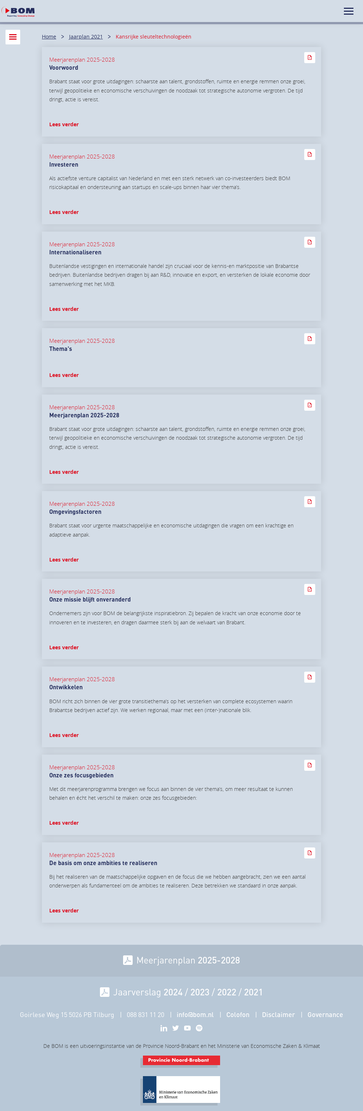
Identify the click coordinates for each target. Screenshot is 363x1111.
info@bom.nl (195, 1014)
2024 (173, 991)
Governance (325, 1014)
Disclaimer (278, 1014)
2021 (253, 991)
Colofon (237, 1014)
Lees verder (64, 124)
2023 (199, 991)
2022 (226, 991)
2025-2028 (219, 959)
